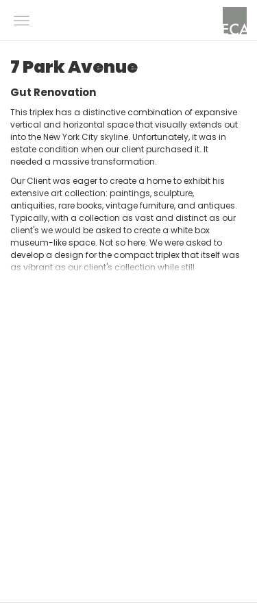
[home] (235, 20)
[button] (21, 20)
